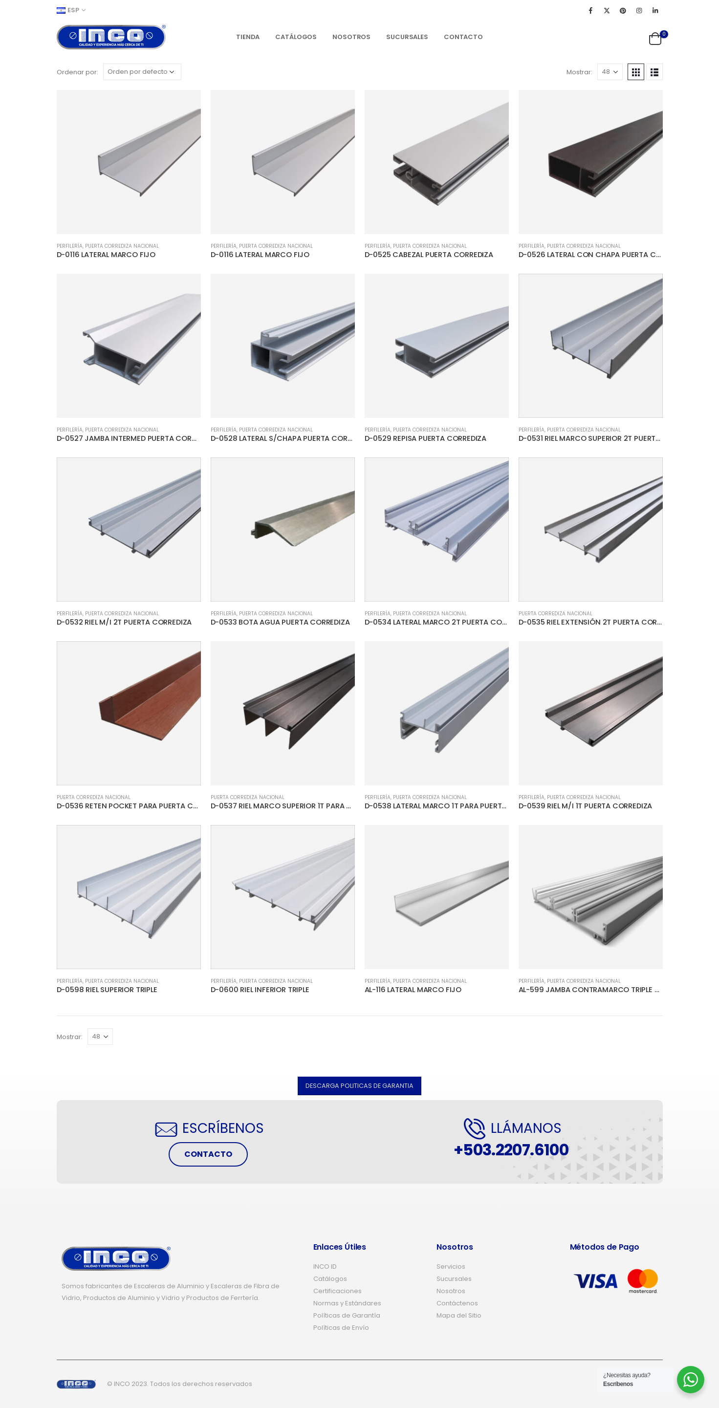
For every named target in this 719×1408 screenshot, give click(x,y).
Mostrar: (579, 72)
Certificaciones (337, 1291)
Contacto (463, 37)
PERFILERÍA (70, 246)
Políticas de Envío (341, 1327)
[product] (129, 162)
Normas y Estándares (347, 1303)
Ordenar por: (77, 72)
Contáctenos (457, 1303)
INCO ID (325, 1266)
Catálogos (296, 37)
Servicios (450, 1266)
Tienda (248, 37)
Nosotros (351, 37)
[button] (359, 1086)
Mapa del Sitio (458, 1315)
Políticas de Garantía (346, 1315)
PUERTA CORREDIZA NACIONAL (122, 246)
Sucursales (407, 37)
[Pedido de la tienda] (142, 72)
